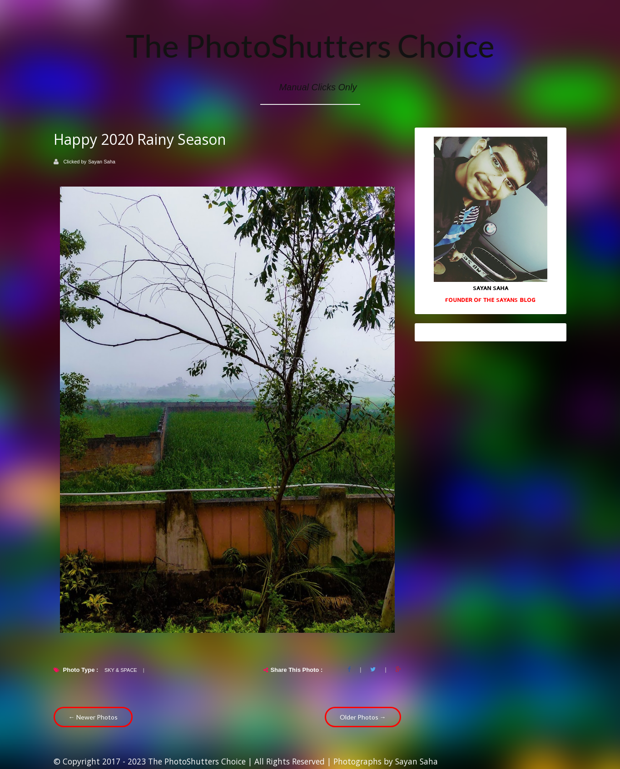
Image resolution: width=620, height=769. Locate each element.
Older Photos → (363, 717)
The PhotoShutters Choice (310, 45)
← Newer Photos (93, 717)
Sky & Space (120, 670)
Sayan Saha (101, 161)
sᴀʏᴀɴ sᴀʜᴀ (490, 287)
